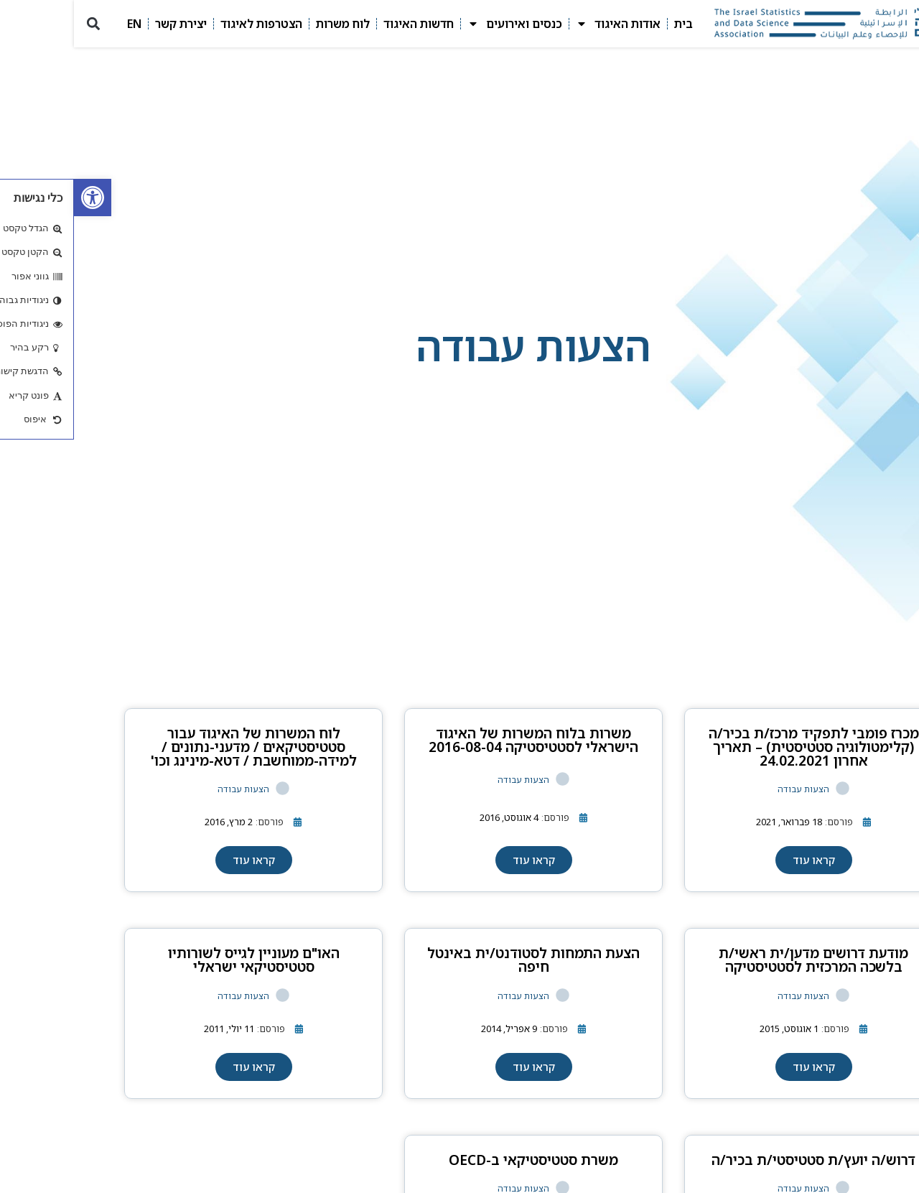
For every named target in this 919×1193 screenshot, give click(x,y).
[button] (19, 24)
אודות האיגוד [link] (544, 24)
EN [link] (60, 24)
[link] (18, 197)
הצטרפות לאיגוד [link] (187, 24)
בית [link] (609, 24)
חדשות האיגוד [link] (344, 24)
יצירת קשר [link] (107, 24)
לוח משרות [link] (269, 24)
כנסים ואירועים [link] (440, 24)
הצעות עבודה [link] (729, 789)
